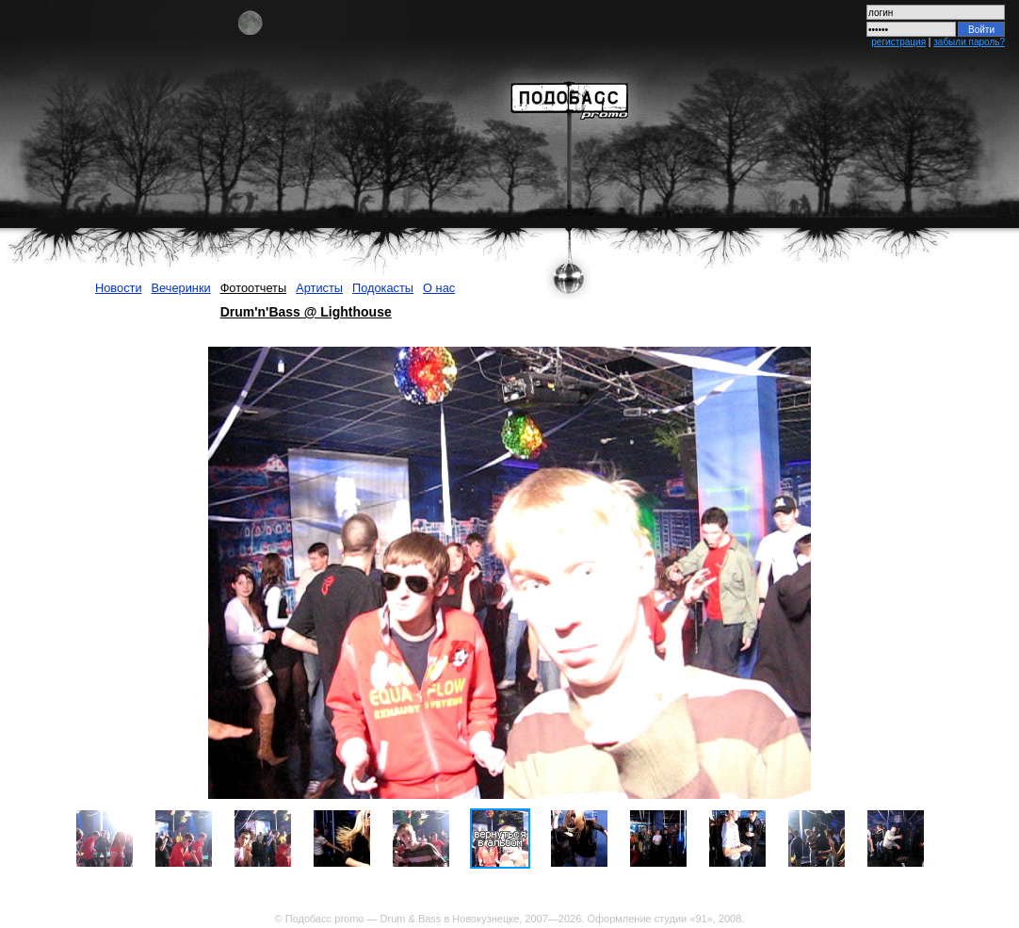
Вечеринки (181, 288)
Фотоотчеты (253, 288)
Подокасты (382, 288)
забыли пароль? (969, 42)
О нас (439, 288)
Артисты (319, 288)
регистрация (898, 42)
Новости (118, 288)
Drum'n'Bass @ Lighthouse (306, 311)
